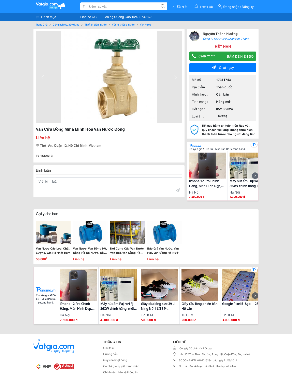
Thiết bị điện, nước (96, 24)
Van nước (145, 24)
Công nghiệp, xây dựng (66, 24)
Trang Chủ (41, 24)
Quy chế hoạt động (115, 360)
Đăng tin (180, 6)
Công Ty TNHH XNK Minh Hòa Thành (226, 39)
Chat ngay (223, 67)
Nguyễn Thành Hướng (220, 33)
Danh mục (46, 16)
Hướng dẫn (110, 354)
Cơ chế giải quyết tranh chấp (121, 366)
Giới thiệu (109, 348)
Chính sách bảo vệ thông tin (120, 372)
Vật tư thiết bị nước (123, 24)
